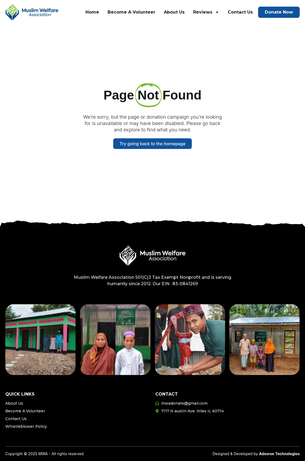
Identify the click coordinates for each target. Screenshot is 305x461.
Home (92, 12)
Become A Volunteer (131, 12)
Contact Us (240, 12)
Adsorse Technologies (279, 453)
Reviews (206, 12)
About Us (174, 12)
